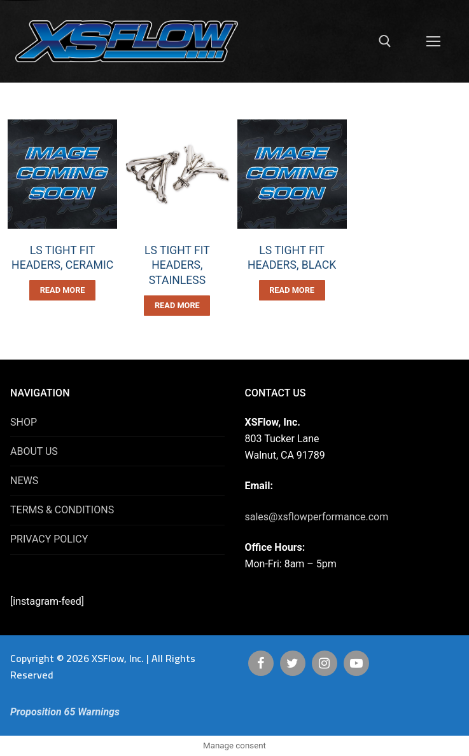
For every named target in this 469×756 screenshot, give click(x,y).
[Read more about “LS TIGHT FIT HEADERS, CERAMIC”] (62, 290)
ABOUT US (34, 451)
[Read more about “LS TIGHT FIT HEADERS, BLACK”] (292, 290)
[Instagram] (324, 663)
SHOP (23, 422)
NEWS (24, 481)
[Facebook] (261, 663)
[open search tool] (385, 41)
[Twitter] (292, 663)
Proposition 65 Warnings (65, 712)
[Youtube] (356, 663)
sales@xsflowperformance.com (317, 517)
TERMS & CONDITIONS (62, 510)
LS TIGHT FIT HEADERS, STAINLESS (177, 265)
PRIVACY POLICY (49, 539)
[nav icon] (433, 41)
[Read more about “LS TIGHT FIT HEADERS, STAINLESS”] (177, 305)
